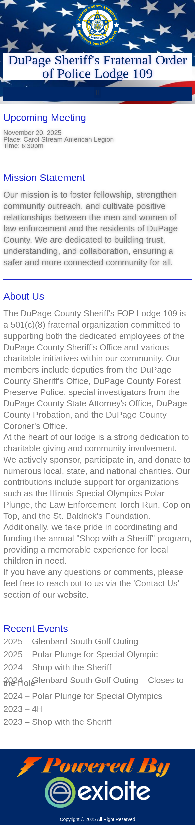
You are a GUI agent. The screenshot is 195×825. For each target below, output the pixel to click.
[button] (97, 92)
